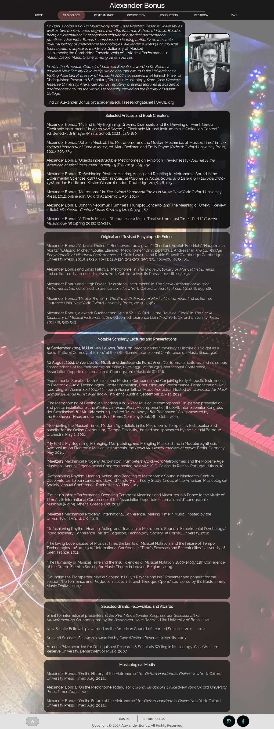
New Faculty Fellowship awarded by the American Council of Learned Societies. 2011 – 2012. (126, 629)
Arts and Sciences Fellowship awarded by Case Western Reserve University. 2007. (118, 638)
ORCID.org (165, 102)
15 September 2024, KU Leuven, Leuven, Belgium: (90, 348)
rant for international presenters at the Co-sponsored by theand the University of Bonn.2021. (128, 617)
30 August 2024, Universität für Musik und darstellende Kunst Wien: (105, 362)
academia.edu (109, 102)
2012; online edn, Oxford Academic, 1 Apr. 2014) (98, 196)
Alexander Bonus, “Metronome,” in (76, 192)
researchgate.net (138, 102)
